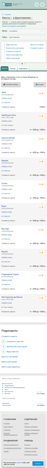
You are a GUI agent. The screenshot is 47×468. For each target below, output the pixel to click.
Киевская (7, 102)
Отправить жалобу (30, 451)
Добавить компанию (31, 427)
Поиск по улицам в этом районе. (14, 26)
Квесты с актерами (9, 357)
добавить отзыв (6, 98)
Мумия (4, 160)
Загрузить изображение (32, 430)
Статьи (26, 423)
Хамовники (6, 403)
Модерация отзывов (30, 455)
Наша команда (8, 427)
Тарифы (6, 451)
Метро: (4, 31)
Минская (6, 393)
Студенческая (7, 385)
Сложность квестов (13, 51)
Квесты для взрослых (14, 55)
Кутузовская (7, 383)
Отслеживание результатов (12, 448)
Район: (4, 37)
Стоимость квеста (9, 336)
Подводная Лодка (10, 274)
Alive (3, 92)
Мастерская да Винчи (11, 297)
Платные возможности (11, 445)
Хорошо (38, 463)
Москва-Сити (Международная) (13, 387)
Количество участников (15, 48)
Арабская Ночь (8, 115)
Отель (4, 183)
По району (7, 14)
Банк (3, 206)
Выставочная (7, 391)
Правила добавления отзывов (31, 434)
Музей (4, 251)
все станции (41, 393)
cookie (18, 462)
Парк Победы (8, 125)
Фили (5, 389)
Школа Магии (7, 138)
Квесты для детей (13, 58)
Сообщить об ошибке (31, 448)
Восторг (5, 229)
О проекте (7, 423)
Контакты (27, 445)
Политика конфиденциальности (10, 434)
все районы (41, 404)
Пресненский (6, 405)
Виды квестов (11, 45)
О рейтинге (7, 430)
